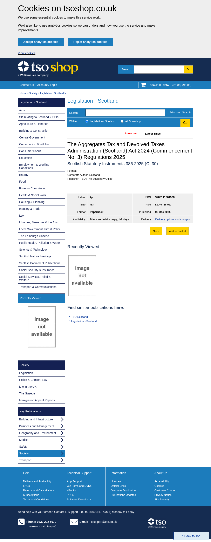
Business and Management (36, 426)
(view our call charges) (42, 526)
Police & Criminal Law (33, 379)
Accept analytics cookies (40, 41)
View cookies (26, 53)
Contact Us (27, 85)
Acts (22, 110)
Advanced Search (180, 112)
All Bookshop (133, 121)
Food (22, 181)
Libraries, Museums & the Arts (38, 222)
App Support (74, 481)
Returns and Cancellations (38, 490)
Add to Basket (177, 231)
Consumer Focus (30, 151)
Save (156, 231)
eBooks (71, 490)
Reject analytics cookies (90, 41)
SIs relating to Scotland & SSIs (39, 117)
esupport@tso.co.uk (104, 521)
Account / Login (47, 85)
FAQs (26, 485)
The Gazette (27, 393)
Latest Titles (153, 133)
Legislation (26, 373)
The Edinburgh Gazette (34, 236)
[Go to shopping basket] (169, 86)
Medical (24, 439)
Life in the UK (27, 386)
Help (26, 473)
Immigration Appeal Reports (37, 400)
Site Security (162, 499)
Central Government (32, 137)
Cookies (159, 485)
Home (23, 93)
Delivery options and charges (172, 219)
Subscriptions (31, 494)
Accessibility (162, 481)
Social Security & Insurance (36, 270)
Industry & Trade (29, 208)
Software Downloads (79, 499)
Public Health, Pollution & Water (39, 242)
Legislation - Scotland (52, 93)
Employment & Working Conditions (34, 166)
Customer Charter (165, 490)
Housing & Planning (32, 202)
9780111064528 (165, 197)
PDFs (70, 494)
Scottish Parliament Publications (39, 263)
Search (126, 69)
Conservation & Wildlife (34, 144)
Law (22, 215)
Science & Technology (33, 249)
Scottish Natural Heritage (35, 256)
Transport (25, 460)
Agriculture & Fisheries (33, 124)
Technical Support (79, 473)
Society (33, 93)
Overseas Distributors (123, 490)
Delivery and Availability (37, 481)
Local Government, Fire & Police (40, 229)
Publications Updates (123, 494)
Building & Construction (34, 130)
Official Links (118, 485)
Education (25, 158)
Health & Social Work (32, 195)
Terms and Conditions (36, 499)
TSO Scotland (79, 316)
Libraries (116, 481)
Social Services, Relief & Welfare (35, 278)
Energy (23, 174)
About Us (161, 473)
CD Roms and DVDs (79, 485)
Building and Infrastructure (36, 419)
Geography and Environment (37, 433)
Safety (23, 446)
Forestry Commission (32, 188)
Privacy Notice (163, 494)
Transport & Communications (37, 287)
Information (118, 473)
